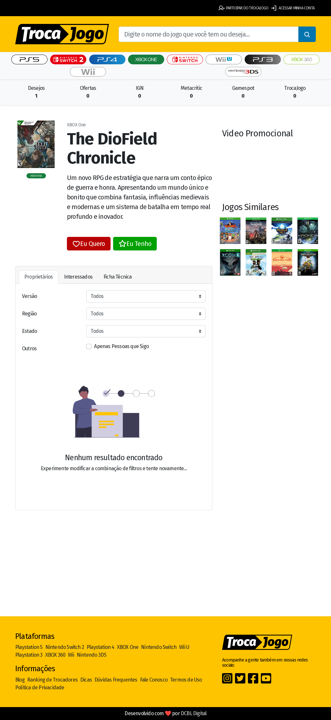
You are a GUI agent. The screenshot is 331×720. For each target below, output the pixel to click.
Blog (20, 680)
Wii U (184, 647)
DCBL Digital (193, 713)
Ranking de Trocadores (52, 680)
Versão (29, 296)
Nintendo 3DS (91, 655)
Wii (71, 655)
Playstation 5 (29, 647)
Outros (29, 348)
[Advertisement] (165, 566)
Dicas (86, 680)
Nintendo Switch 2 (64, 647)
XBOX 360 (55, 655)
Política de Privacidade (39, 687)
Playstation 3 (29, 655)
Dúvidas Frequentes (115, 680)
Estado (29, 331)
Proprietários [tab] (38, 277)
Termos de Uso (186, 680)
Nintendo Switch (158, 647)
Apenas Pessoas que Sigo (121, 346)
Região (29, 314)
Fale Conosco (153, 680)
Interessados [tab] (78, 277)
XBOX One (128, 647)
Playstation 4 (100, 647)
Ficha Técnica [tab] (117, 277)
